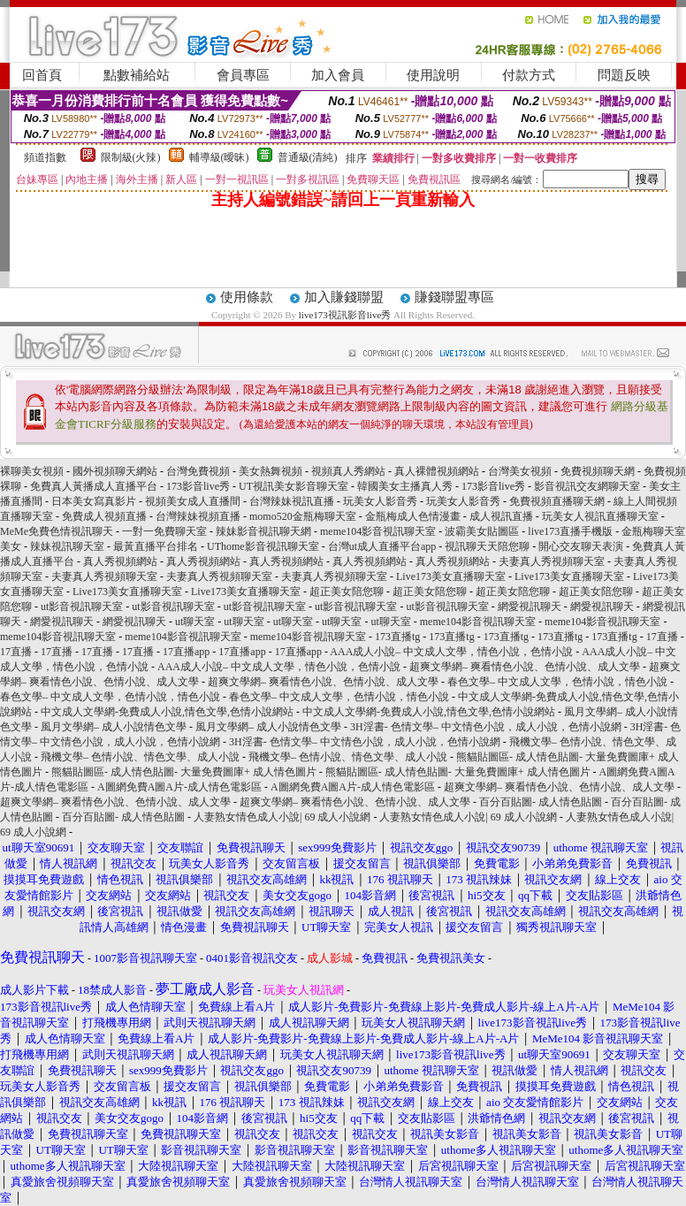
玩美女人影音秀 (380, 501)
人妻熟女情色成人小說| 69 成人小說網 (282, 817)
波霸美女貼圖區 (482, 531)
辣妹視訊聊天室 (67, 546)
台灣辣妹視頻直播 (198, 516)
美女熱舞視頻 (270, 471)
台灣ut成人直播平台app (382, 546)
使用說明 (433, 75)
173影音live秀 (198, 486)
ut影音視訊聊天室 (82, 606)
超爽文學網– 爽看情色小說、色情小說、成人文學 (524, 666)
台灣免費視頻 (198, 471)
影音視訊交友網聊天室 (587, 486)
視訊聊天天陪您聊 (487, 546)
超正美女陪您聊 (346, 591)
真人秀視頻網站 (120, 561)
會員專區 (243, 75)
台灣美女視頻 (520, 471)
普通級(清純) (308, 157)
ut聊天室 (195, 621)
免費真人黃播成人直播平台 (93, 486)
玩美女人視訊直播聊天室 (600, 516)
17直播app (186, 651)
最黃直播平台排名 (155, 546)
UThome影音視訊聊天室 (263, 546)
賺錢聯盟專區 (454, 297)
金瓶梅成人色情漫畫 (413, 516)
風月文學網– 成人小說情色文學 (114, 727)
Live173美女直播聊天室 (451, 576)
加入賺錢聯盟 (344, 297)
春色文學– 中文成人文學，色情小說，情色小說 (557, 682)
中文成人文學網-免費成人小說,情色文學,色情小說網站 (167, 712)
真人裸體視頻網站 (436, 471)
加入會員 (337, 75)
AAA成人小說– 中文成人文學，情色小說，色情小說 (451, 651)
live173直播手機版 (570, 531)
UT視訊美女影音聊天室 (293, 486)
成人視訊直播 (501, 516)
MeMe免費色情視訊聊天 (56, 531)
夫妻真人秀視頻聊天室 (552, 561)
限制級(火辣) (131, 157)
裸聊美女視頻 (32, 471)
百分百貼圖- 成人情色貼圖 (540, 802)
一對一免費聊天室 (164, 531)
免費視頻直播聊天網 (557, 501)
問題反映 (624, 75)
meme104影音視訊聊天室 (378, 531)
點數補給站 (136, 75)
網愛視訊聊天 (529, 606)
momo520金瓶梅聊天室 (302, 516)
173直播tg (397, 636)
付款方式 (528, 75)
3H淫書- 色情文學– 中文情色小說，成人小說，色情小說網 (485, 727)
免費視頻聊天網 (597, 471)
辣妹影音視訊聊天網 (263, 531)
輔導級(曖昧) (219, 157)
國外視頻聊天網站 (114, 471)
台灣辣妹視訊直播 (291, 501)
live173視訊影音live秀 (345, 314)
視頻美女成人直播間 (192, 501)
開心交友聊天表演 (580, 546)
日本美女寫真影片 (93, 501)
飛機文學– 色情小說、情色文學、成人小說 (140, 757)
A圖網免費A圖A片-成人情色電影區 (179, 787)
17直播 (662, 636)
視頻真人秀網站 (348, 471)
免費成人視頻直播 (104, 516)
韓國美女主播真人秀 (405, 486)
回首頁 (42, 75)
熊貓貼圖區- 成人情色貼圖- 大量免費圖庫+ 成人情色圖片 (183, 772)
